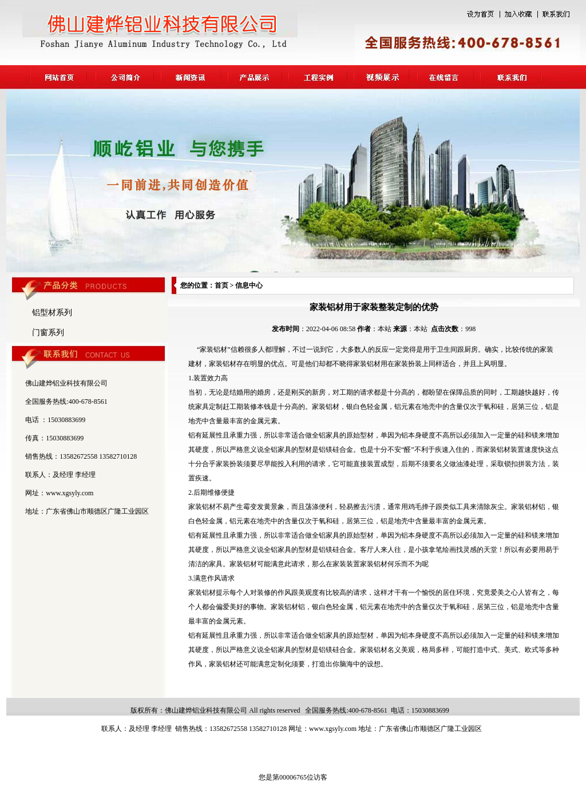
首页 (221, 285)
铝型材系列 (52, 312)
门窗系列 (48, 332)
